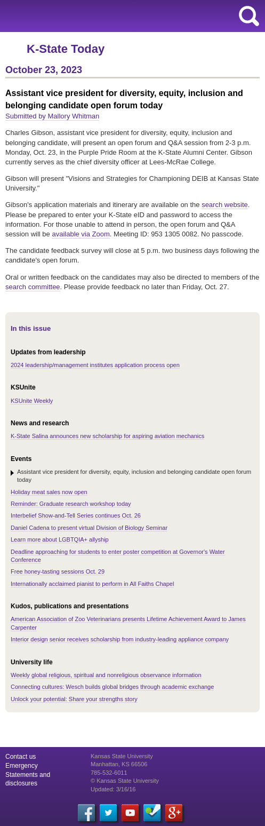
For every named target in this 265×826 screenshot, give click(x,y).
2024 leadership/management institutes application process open (95, 365)
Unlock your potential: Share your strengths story (74, 699)
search (249, 16)
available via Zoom (80, 234)
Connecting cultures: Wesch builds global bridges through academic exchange (112, 687)
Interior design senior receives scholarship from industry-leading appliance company (120, 639)
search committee (32, 287)
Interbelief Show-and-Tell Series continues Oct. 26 (76, 515)
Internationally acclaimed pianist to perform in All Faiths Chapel (92, 584)
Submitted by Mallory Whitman (52, 116)
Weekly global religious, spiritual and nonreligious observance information (106, 675)
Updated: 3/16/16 (113, 789)
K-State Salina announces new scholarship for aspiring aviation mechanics (107, 436)
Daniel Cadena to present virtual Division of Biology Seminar (89, 528)
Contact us (20, 756)
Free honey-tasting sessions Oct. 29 (58, 571)
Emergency (21, 765)
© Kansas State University (125, 780)
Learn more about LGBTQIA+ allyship (60, 539)
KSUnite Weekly (32, 401)
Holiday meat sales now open (49, 492)
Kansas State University (97, 16)
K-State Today (66, 48)
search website (225, 205)
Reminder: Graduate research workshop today (71, 504)
